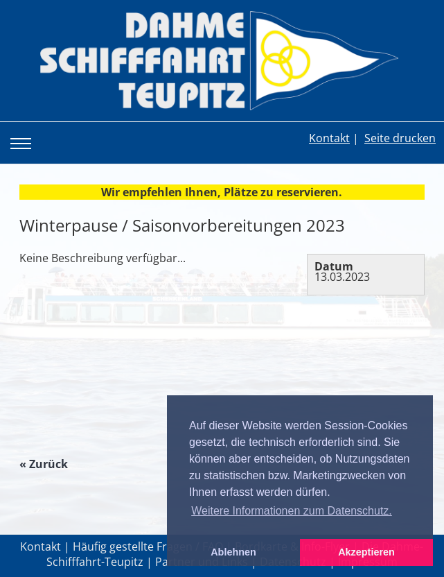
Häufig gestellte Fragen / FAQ (148, 546)
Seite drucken (400, 138)
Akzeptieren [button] (366, 552)
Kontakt (329, 138)
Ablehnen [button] (233, 552)
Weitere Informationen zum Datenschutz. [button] (291, 511)
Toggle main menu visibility (23, 133)
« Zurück (43, 464)
